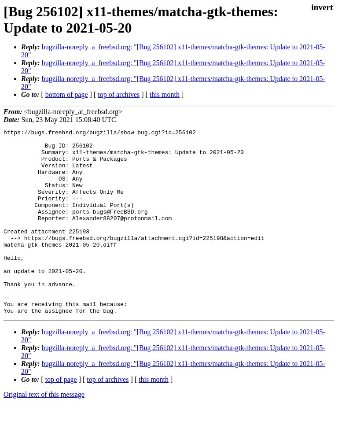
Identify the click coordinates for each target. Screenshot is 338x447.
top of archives (119, 94)
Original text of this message (44, 431)
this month (165, 94)
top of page (61, 416)
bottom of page (66, 94)
